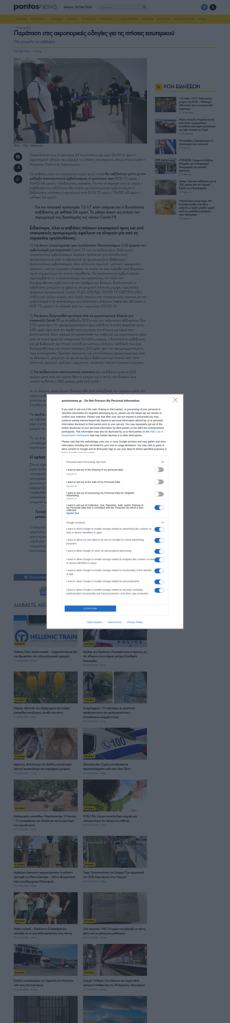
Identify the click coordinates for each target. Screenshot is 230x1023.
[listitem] (115, 462)
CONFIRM (90, 608)
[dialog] (115, 511)
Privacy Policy (135, 622)
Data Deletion (94, 622)
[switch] (159, 469)
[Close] (176, 401)
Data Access (115, 622)
